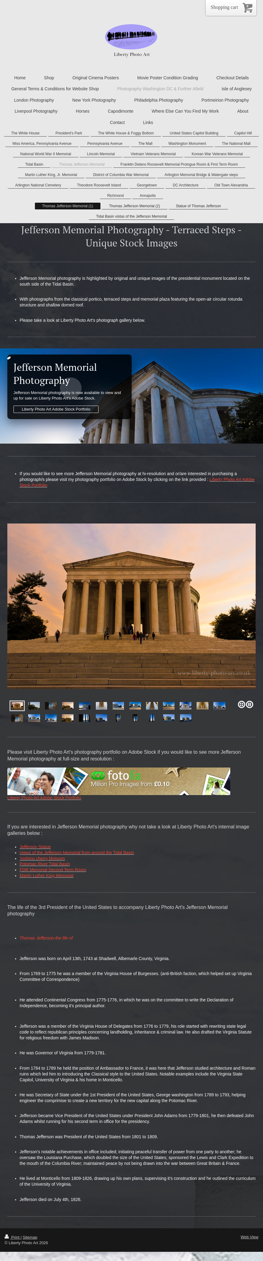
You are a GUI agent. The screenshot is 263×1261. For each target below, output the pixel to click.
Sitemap (30, 1237)
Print (13, 1237)
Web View (249, 1237)
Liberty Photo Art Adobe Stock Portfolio (56, 409)
